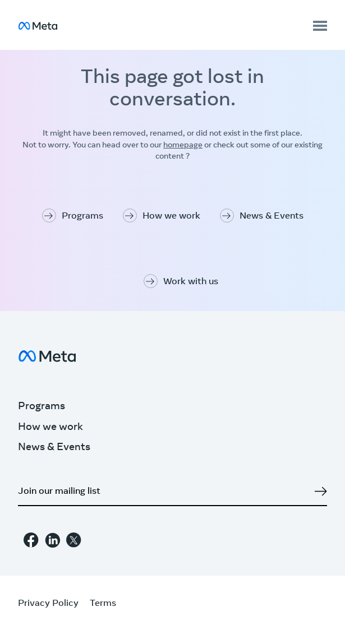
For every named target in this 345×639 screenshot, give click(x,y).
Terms (103, 603)
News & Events (271, 216)
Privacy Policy (48, 603)
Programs (82, 216)
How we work (171, 216)
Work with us (190, 281)
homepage (183, 146)
